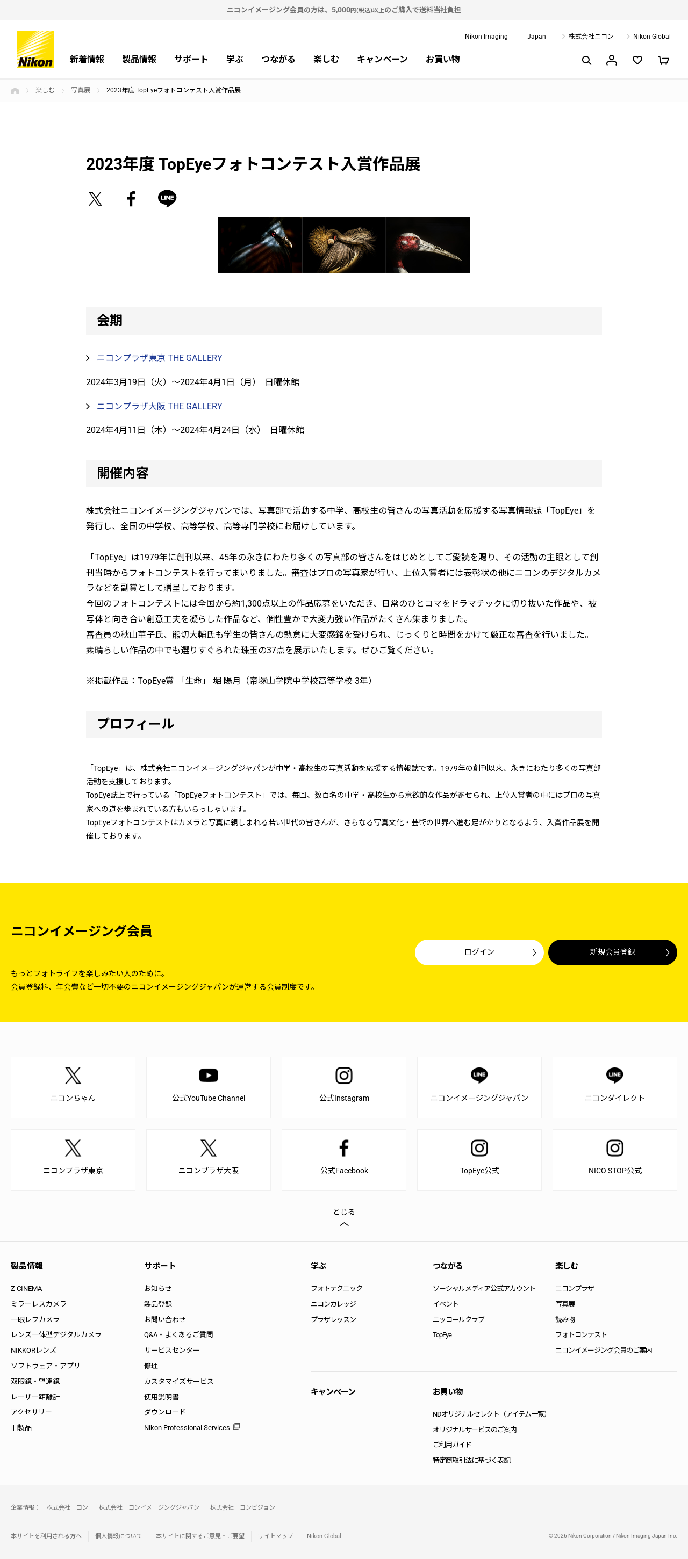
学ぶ (234, 59)
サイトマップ (275, 1536)
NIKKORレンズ (33, 1350)
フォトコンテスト (581, 1335)
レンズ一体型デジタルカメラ (56, 1335)
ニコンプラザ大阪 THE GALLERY (160, 406)
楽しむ (326, 59)
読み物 (565, 1320)
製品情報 (139, 59)
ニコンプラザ (574, 1288)
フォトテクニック (336, 1288)
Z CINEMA (26, 1288)
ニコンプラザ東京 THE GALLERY (160, 358)
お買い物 (443, 59)
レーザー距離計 (35, 1397)
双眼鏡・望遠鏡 (35, 1381)
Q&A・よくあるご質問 (178, 1335)
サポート (191, 59)
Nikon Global (652, 36)
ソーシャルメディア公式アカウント (484, 1288)
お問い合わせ (165, 1320)
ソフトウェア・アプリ (46, 1366)
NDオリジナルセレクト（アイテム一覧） (491, 1414)
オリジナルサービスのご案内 (475, 1430)
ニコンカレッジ (333, 1304)
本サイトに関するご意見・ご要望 (200, 1536)
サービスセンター (172, 1350)
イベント (445, 1304)
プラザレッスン (333, 1320)
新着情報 (87, 59)
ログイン (479, 952)
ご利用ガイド (452, 1445)
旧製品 (21, 1428)
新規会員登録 (612, 952)
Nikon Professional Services (187, 1428)
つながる (278, 59)
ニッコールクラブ (458, 1320)
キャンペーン (382, 59)
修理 (151, 1366)
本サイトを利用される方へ (46, 1536)
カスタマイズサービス (179, 1381)
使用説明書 (161, 1397)
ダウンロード (165, 1412)
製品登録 (158, 1304)
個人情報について (118, 1536)
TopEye (442, 1335)
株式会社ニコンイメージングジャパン (149, 1507)
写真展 (80, 90)
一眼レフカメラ (35, 1320)
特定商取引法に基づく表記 (471, 1460)
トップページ (15, 90)
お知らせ (158, 1288)
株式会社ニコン (591, 36)
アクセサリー (31, 1412)
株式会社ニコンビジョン (242, 1507)
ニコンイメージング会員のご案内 (603, 1350)
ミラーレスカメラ (39, 1304)
